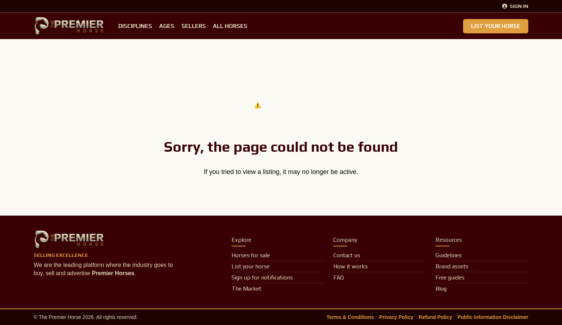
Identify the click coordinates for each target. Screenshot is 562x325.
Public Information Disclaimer (492, 317)
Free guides (450, 277)
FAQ (338, 277)
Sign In (515, 6)
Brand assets (451, 266)
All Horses (230, 26)
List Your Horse (495, 26)
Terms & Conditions (350, 317)
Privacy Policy (396, 317)
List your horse (251, 266)
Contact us (346, 255)
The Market (246, 288)
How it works (350, 266)
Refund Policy (435, 317)
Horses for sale (251, 255)
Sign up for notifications (262, 277)
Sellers (193, 26)
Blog (441, 288)
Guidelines (448, 255)
